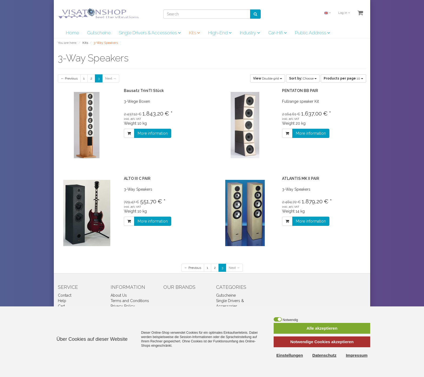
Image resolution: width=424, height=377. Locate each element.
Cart (61, 306)
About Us (119, 295)
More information (153, 133)
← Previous (69, 78)
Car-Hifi (277, 32)
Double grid (267, 78)
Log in (344, 13)
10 (343, 78)
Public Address (312, 32)
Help (62, 301)
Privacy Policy (123, 306)
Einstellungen (289, 355)
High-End (220, 32)
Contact (64, 295)
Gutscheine (99, 32)
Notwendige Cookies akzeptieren (321, 341)
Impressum (356, 355)
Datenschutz (324, 355)
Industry (250, 32)
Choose (303, 78)
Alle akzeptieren (321, 328)
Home (72, 32)
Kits (194, 32)
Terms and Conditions (130, 301)
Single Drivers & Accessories (150, 32)
